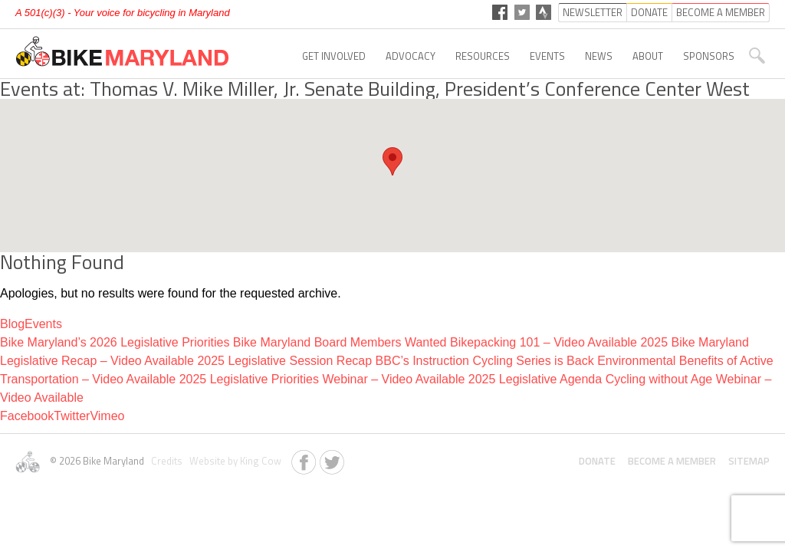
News (599, 56)
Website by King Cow (233, 460)
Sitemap (749, 460)
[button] (392, 161)
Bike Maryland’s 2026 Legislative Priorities (114, 342)
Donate (597, 460)
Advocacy (410, 56)
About (647, 56)
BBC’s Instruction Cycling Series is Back (485, 360)
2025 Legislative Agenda (535, 379)
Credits (165, 460)
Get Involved (334, 56)
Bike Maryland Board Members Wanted (340, 342)
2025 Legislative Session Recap (284, 360)
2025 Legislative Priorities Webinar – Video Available (322, 379)
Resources (482, 56)
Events (547, 56)
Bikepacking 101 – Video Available (543, 342)
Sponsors (708, 56)
